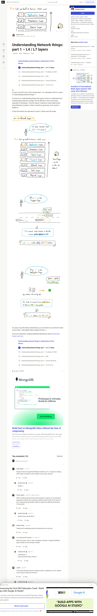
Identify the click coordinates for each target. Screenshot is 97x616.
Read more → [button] (75, 107)
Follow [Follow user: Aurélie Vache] (82, 13)
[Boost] (3, 62)
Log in (81, 2)
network (15, 53)
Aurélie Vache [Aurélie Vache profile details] (21, 483)
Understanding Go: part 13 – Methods (82, 63)
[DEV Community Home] (3, 2)
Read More (16, 446)
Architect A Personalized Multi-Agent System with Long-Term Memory (81, 88)
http (20, 53)
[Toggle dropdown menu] (62, 371)
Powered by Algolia (52, 2)
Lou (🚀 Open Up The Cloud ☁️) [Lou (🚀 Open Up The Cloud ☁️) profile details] (25, 537)
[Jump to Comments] (3, 51)
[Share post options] (3, 67)
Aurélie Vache (20, 34)
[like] (18, 478)
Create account (90, 2)
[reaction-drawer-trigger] (4, 44)
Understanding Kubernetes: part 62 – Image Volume (82, 48)
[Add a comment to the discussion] (39, 462)
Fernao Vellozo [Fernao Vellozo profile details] (20, 495)
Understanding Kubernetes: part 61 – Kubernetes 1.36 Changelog (82, 56)
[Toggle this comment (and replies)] (13, 471)
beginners (26, 53)
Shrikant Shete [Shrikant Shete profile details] (20, 525)
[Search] (7, 2)
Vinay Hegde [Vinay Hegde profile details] (19, 469)
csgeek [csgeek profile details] (18, 567)
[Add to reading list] (3, 57)
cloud (32, 53)
